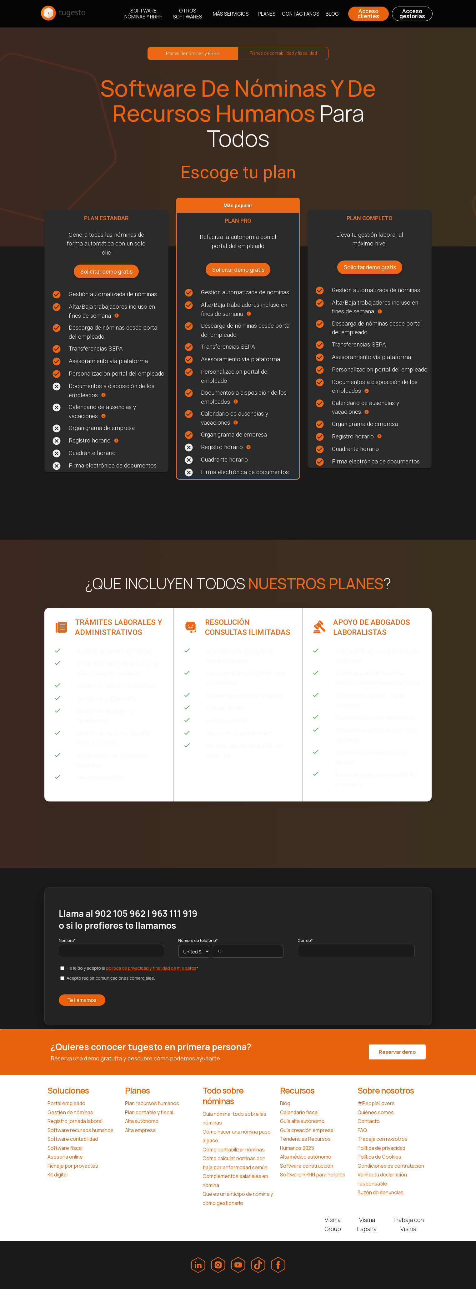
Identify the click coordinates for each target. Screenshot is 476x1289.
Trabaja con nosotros (383, 1138)
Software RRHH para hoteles (312, 1174)
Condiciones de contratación (391, 1165)
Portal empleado (66, 1103)
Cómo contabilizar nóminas (234, 1149)
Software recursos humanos (80, 1130)
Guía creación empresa (306, 1130)
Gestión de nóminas (70, 1112)
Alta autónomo (141, 1121)
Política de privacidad (381, 1148)
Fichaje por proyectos (73, 1165)
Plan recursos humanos (152, 1103)
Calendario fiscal (299, 1112)
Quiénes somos (376, 1112)
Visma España (367, 1224)
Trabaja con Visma (408, 1224)
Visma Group (332, 1224)
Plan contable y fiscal (149, 1112)
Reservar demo (397, 1052)
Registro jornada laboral (75, 1121)
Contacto (369, 1121)
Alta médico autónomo (305, 1156)
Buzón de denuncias (380, 1192)
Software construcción (306, 1165)
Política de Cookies (379, 1156)
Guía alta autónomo (302, 1121)
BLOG (332, 14)
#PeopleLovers (376, 1103)
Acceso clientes (368, 14)
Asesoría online (65, 1156)
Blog (285, 1103)
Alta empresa (140, 1130)
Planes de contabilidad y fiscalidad (283, 53)
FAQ (362, 1130)
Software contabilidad (73, 1138)
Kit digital (58, 1174)
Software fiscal (65, 1148)
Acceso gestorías (412, 14)
